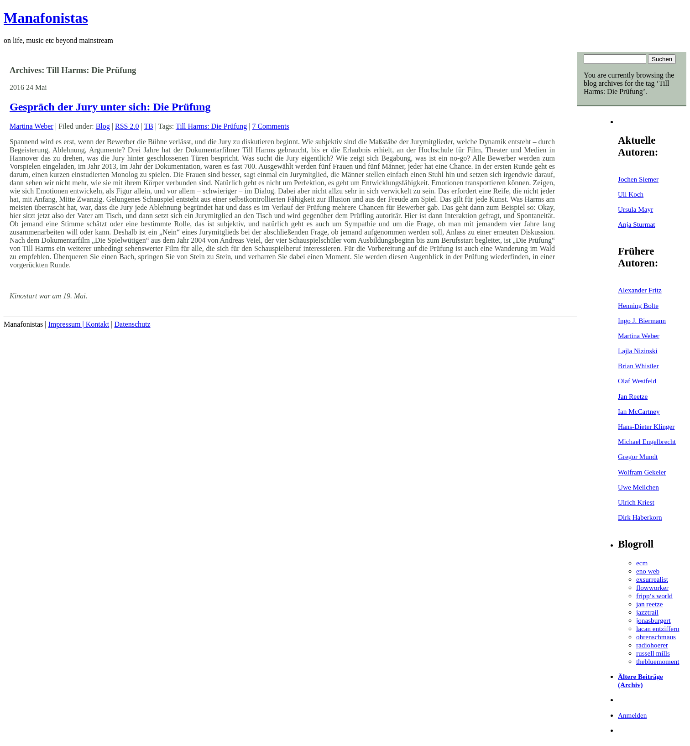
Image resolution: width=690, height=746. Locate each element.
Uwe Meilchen (638, 487)
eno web (647, 571)
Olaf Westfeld (637, 381)
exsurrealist (652, 579)
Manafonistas (46, 18)
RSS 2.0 (127, 126)
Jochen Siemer (638, 179)
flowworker (652, 587)
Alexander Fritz (640, 290)
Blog (103, 126)
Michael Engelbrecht (647, 441)
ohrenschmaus (656, 637)
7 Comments (270, 126)
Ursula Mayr (635, 209)
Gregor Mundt (638, 456)
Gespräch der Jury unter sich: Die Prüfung (110, 107)
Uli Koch (630, 194)
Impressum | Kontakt (78, 324)
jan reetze (649, 604)
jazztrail (647, 612)
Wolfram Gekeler (642, 472)
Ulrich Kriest (636, 502)
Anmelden (632, 715)
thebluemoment (657, 661)
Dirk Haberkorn (640, 517)
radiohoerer (652, 645)
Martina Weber (638, 335)
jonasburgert (653, 620)
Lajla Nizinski (637, 351)
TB (148, 126)
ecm (642, 563)
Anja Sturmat (636, 224)
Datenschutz (132, 324)
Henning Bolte (638, 305)
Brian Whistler (638, 366)
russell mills (653, 653)
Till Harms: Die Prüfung (211, 126)
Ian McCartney (639, 411)
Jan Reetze (633, 396)
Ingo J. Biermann (642, 320)
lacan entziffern (658, 628)
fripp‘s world (654, 596)
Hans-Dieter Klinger (646, 426)
